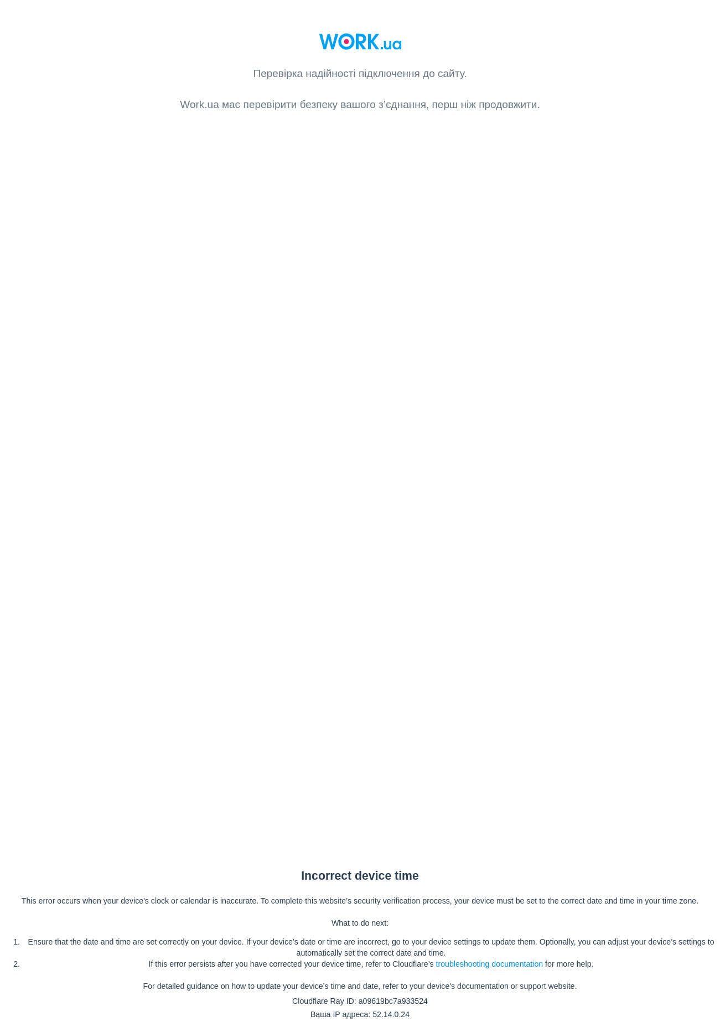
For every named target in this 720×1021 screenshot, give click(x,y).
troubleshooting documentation (489, 964)
